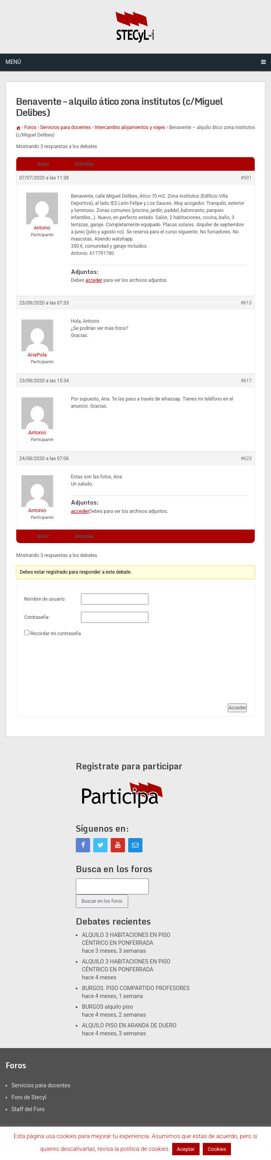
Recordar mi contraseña (56, 633)
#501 (246, 178)
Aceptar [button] (186, 1149)
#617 (246, 380)
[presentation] (56, 667)
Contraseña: (37, 617)
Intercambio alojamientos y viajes (129, 127)
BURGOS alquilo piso (107, 1007)
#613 (246, 303)
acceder (93, 280)
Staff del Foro (28, 1109)
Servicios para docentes (65, 127)
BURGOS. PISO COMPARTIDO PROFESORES (135, 988)
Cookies (217, 1149)
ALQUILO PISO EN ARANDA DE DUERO (129, 1025)
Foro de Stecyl (29, 1097)
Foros (30, 127)
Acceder (237, 708)
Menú (13, 62)
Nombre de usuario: (45, 599)
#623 (246, 458)
